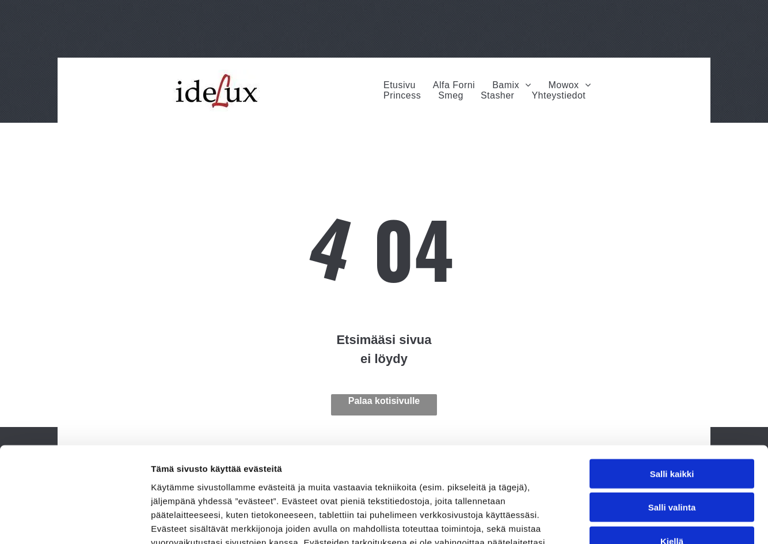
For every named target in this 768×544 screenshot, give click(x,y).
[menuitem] (399, 85)
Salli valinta (672, 412)
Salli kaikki (672, 378)
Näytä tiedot (616, 521)
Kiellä (671, 446)
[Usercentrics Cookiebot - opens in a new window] (74, 521)
